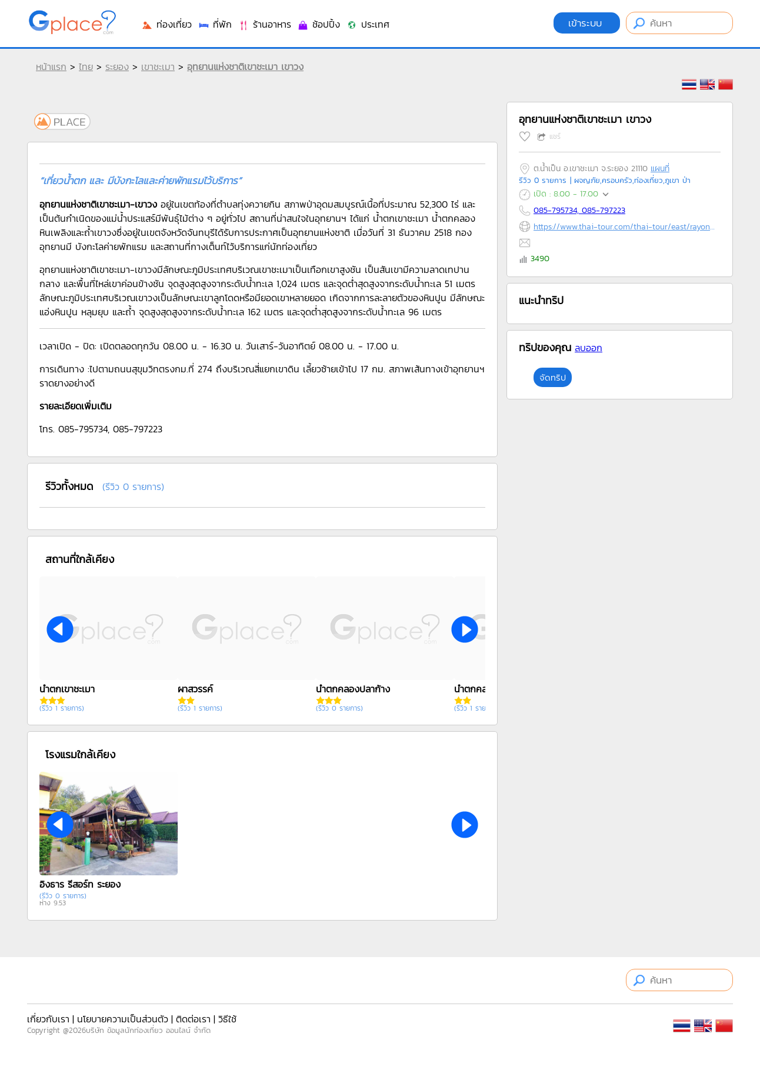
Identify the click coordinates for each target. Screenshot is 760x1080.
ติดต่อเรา (193, 1019)
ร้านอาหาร (264, 24)
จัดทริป (552, 377)
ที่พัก (215, 24)
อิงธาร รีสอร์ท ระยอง (80, 884)
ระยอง (117, 66)
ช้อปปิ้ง (318, 24)
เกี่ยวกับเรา (48, 1019)
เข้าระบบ (586, 23)
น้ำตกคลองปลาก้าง (353, 689)
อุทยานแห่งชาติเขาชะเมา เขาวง (245, 66)
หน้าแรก (51, 66)
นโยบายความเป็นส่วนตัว (122, 1019)
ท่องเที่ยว (166, 24)
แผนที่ (660, 168)
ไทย (86, 66)
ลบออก (588, 348)
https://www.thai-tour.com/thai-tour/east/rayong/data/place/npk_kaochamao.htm (624, 227)
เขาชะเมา (158, 66)
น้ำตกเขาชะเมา (67, 689)
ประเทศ (367, 24)
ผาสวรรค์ (195, 689)
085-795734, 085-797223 (579, 210)
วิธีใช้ (227, 1019)
